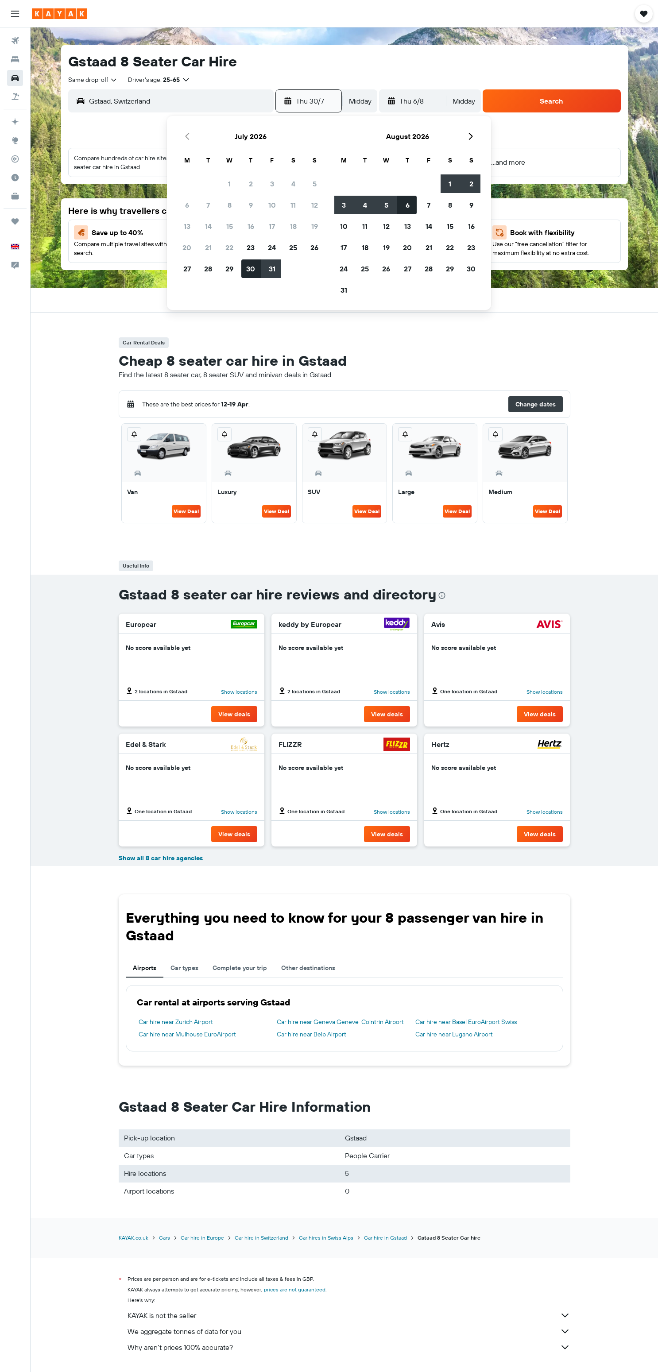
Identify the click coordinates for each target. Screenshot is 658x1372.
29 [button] (229, 268)
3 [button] (272, 183)
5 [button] (315, 183)
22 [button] (229, 247)
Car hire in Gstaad (385, 1237)
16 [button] (251, 226)
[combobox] (93, 79)
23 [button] (251, 247)
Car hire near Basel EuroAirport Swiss (466, 1022)
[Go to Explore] (15, 140)
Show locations (239, 691)
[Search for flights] (15, 41)
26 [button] (314, 247)
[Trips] (15, 221)
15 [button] (229, 226)
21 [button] (208, 247)
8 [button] (230, 205)
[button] (15, 13)
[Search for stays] (15, 59)
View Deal (186, 511)
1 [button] (229, 183)
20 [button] (186, 247)
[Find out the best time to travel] (15, 177)
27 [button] (187, 268)
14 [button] (208, 226)
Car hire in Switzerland (261, 1237)
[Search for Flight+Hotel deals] (15, 96)
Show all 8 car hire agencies (161, 858)
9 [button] (251, 205)
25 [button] (293, 247)
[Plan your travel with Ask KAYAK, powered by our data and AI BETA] (15, 122)
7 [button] (208, 205)
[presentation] (442, 595)
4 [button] (293, 183)
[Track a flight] (15, 159)
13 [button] (187, 226)
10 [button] (272, 205)
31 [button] (272, 268)
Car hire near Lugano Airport (454, 1034)
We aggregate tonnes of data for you (349, 1331)
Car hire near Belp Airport (311, 1034)
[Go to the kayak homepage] (59, 13)
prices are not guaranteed (294, 1289)
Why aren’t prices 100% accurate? (349, 1347)
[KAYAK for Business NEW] (15, 196)
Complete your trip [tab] (240, 968)
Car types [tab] (184, 968)
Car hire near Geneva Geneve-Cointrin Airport (340, 1022)
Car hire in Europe (202, 1237)
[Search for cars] (15, 78)
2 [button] (251, 183)
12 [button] (314, 205)
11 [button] (293, 205)
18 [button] (293, 226)
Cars (164, 1237)
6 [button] (187, 205)
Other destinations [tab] (308, 968)
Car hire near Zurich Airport (176, 1022)
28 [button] (208, 268)
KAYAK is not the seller (349, 1315)
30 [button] (250, 268)
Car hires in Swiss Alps (326, 1237)
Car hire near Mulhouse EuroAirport (187, 1034)
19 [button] (314, 226)
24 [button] (272, 247)
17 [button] (272, 226)
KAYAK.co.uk (133, 1237)
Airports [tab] (144, 968)
